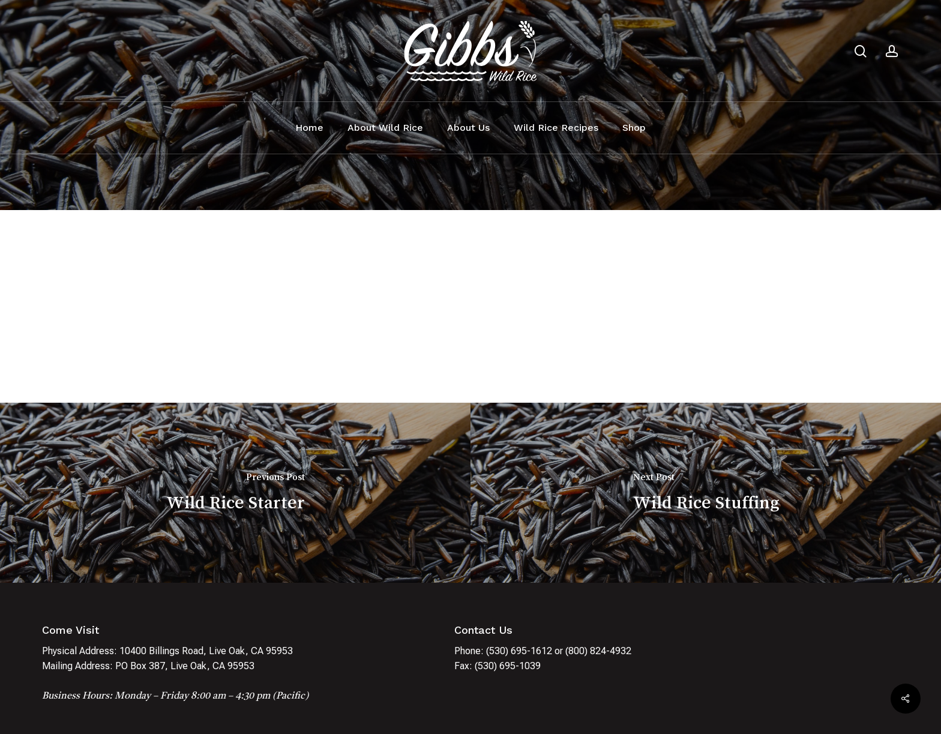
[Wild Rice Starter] (235, 493)
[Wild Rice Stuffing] (705, 493)
